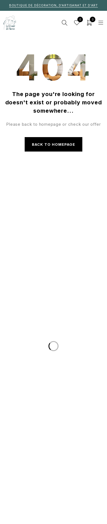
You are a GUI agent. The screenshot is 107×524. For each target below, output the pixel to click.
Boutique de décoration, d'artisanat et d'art (53, 5)
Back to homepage (53, 144)
